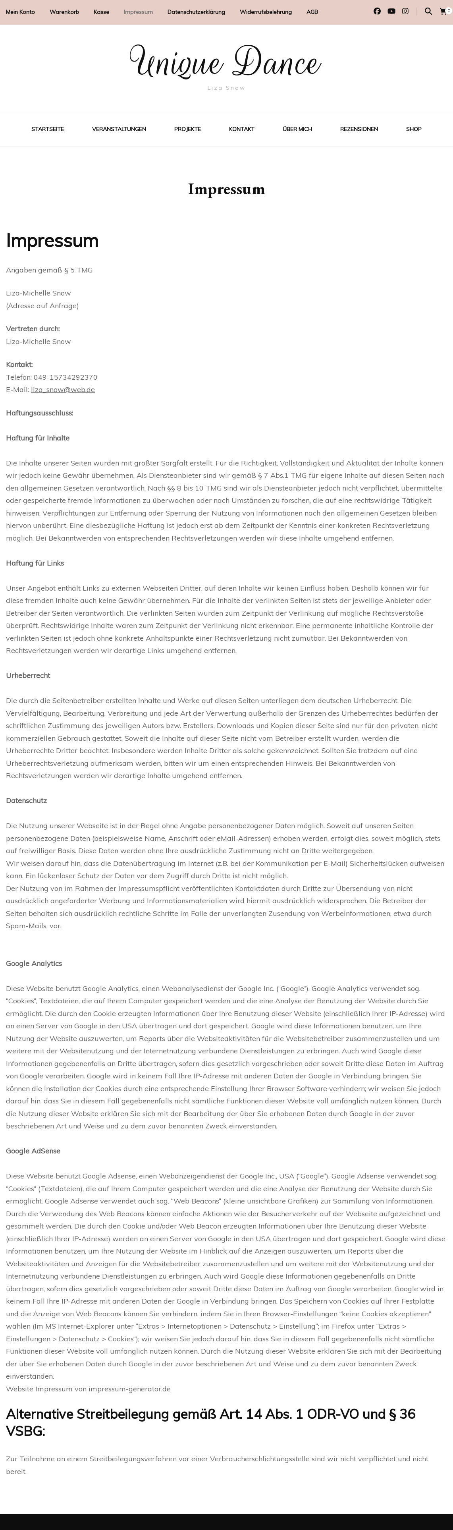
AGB (312, 11)
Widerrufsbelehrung (266, 11)
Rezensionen (359, 129)
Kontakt (241, 129)
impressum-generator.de (130, 1388)
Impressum (138, 11)
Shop (414, 129)
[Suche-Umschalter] (428, 11)
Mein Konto (20, 11)
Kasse (101, 11)
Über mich (297, 129)
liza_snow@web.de (63, 389)
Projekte (187, 129)
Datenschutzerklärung (196, 11)
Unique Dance (227, 63)
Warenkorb (64, 11)
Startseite (47, 129)
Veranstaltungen (119, 129)
